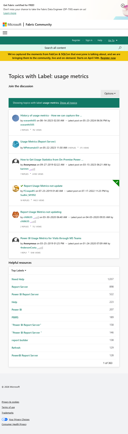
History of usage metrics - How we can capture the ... (51, 115)
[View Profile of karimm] (24, 168)
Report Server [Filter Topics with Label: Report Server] (20, 286)
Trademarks (8, 412)
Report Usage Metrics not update (43, 185)
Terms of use (8, 407)
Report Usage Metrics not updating (40, 212)
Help (100, 40)
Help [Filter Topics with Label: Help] (14, 302)
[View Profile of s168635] (28, 217)
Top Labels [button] (17, 270)
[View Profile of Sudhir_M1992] (28, 194)
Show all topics (68, 102)
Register (76, 40)
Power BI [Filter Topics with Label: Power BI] (17, 309)
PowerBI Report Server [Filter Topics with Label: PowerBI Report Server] (25, 355)
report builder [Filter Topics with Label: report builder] (20, 340)
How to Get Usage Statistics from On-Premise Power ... (51, 159)
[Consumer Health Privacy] (64, 424)
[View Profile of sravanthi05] (30, 120)
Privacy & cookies (10, 401)
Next (116, 362)
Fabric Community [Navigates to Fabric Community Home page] (39, 24)
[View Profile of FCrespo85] (29, 190)
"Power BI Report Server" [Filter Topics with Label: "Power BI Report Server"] (26, 325)
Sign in (89, 40)
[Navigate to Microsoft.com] (12, 24)
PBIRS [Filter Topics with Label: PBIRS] (15, 317)
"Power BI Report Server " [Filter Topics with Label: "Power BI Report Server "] (27, 332)
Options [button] (108, 93)
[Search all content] (83, 47)
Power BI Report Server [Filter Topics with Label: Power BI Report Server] (25, 294)
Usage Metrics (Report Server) (38, 141)
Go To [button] (111, 40)
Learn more (9, 13)
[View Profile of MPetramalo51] (31, 147)
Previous (99, 362)
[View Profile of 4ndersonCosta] (28, 247)
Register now (108, 58)
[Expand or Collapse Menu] (5, 32)
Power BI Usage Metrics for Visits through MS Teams (50, 238)
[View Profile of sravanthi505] (27, 124)
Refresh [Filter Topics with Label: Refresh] (16, 347)
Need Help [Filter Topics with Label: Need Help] (18, 279)
